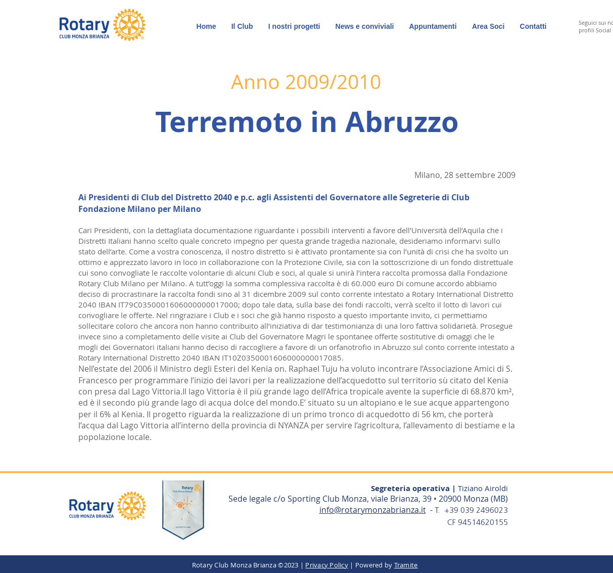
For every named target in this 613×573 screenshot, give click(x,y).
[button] (488, 26)
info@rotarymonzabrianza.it (372, 509)
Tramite (406, 564)
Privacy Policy (326, 564)
